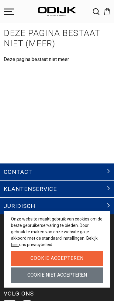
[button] (104, 11)
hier (15, 244)
